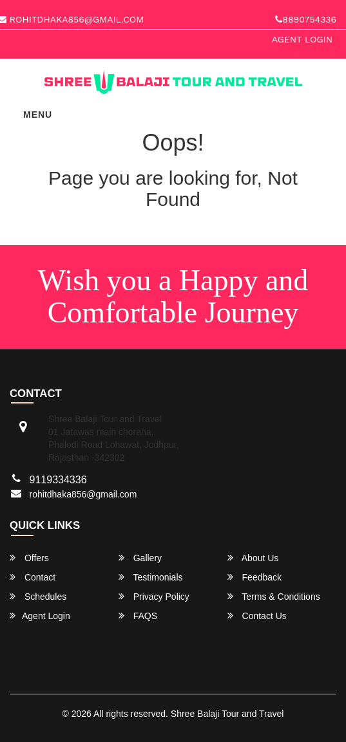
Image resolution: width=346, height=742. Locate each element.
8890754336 (305, 19)
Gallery (140, 557)
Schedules (38, 596)
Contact (32, 576)
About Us (253, 557)
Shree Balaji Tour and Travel (227, 714)
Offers (29, 557)
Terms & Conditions (273, 596)
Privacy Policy (154, 596)
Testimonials (151, 576)
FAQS (138, 615)
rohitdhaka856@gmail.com (83, 494)
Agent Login (302, 39)
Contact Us (257, 615)
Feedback (254, 576)
